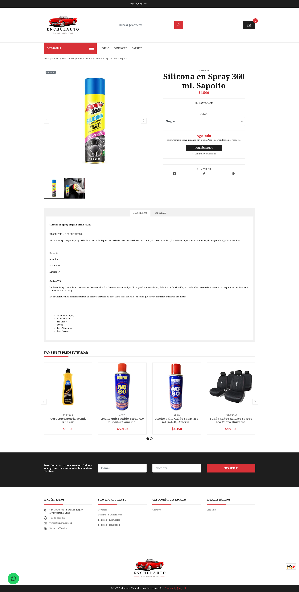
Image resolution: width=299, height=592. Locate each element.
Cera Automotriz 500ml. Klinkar (68, 420)
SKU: (197, 103)
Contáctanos (204, 148)
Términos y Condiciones (110, 515)
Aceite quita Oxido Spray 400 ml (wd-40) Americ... (122, 420)
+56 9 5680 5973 (57, 518)
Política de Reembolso (109, 520)
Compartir (204, 169)
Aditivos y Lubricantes (62, 58)
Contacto (120, 48)
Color (204, 114)
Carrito (137, 48)
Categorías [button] (70, 49)
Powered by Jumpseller (176, 588)
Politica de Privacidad (109, 525)
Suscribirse (231, 468)
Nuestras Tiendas (58, 528)
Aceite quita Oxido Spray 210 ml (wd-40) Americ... (176, 420)
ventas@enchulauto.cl (60, 523)
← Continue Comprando (204, 154)
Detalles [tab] (160, 213)
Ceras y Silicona (84, 58)
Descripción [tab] (140, 213)
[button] (148, 438)
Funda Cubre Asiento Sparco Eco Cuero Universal (231, 420)
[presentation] (46, 121)
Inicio (105, 48)
